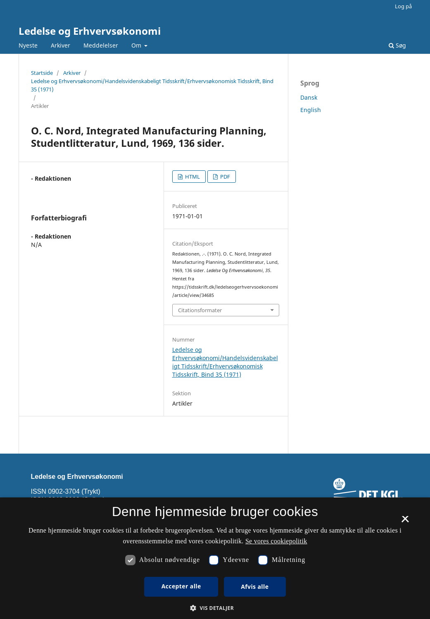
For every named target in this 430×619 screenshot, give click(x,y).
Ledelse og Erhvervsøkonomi (90, 31)
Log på (403, 6)
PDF (224, 176)
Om (137, 45)
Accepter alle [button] (181, 586)
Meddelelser (100, 45)
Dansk (308, 97)
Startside (42, 72)
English (310, 110)
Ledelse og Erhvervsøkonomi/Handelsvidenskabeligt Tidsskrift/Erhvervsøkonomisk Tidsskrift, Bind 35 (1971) (152, 85)
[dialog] (215, 558)
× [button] (405, 522)
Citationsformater (200, 310)
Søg (397, 45)
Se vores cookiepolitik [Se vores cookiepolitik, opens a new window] (276, 541)
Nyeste (28, 45)
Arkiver (60, 45)
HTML (192, 176)
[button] (215, 608)
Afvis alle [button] (254, 586)
